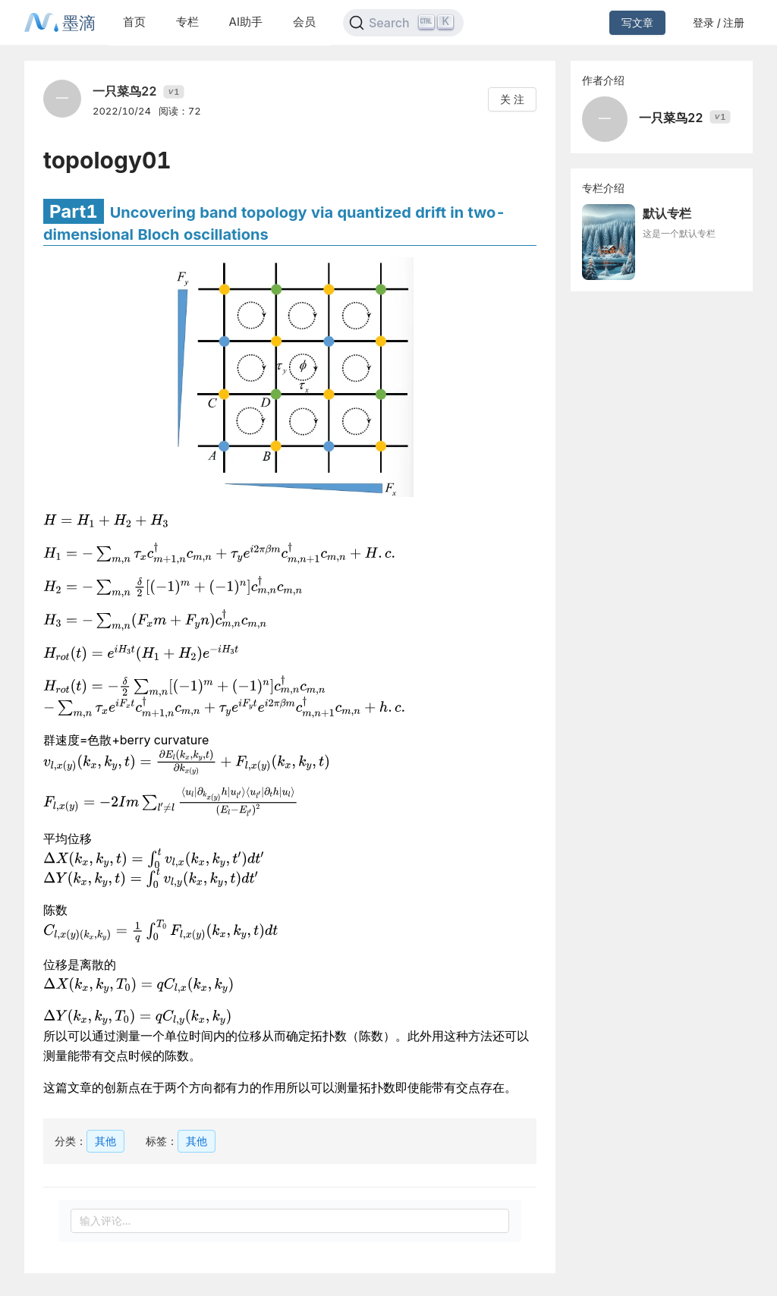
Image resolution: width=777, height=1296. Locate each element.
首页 (134, 21)
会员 (304, 21)
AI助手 (246, 21)
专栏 (187, 21)
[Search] (403, 22)
